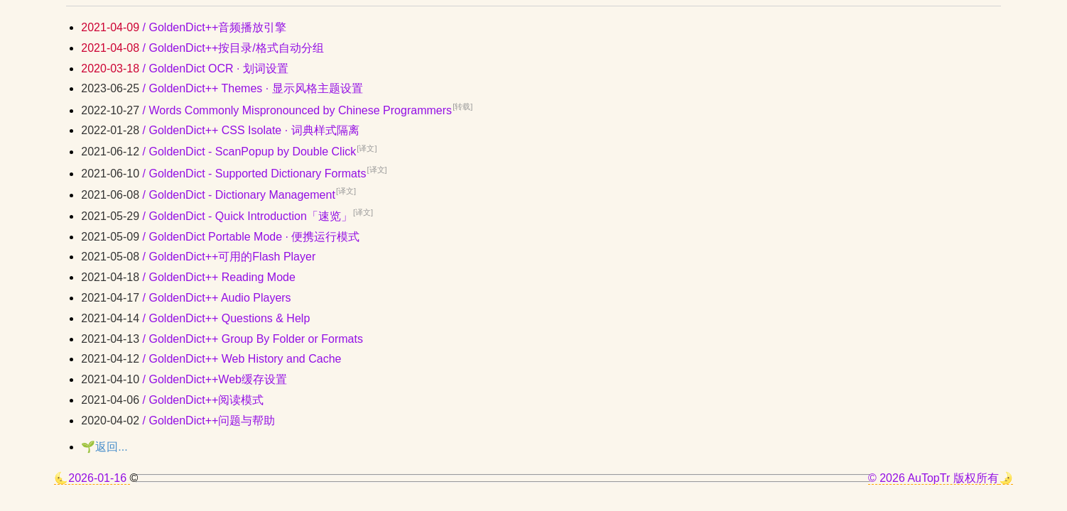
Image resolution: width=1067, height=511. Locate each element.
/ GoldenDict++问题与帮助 (178, 420)
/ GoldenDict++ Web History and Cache (211, 359)
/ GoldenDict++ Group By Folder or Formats (222, 339)
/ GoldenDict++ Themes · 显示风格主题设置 (221, 88)
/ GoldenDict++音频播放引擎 (183, 27)
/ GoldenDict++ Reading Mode (188, 277)
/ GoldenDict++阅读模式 (172, 400)
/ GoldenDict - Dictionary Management (218, 195)
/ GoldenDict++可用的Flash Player (198, 257)
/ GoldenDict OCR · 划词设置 (184, 68)
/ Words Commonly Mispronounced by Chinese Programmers (276, 110)
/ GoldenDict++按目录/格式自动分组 (202, 48)
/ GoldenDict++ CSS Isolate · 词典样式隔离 (220, 130)
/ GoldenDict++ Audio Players (186, 298)
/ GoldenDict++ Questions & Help (195, 318)
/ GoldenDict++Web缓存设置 (184, 379)
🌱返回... (104, 447)
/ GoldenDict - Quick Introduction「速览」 (227, 216)
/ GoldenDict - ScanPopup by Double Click (229, 151)
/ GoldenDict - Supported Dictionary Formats (233, 173)
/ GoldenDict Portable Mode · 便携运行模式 (220, 237)
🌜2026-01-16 (91, 478)
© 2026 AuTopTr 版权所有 (933, 478)
